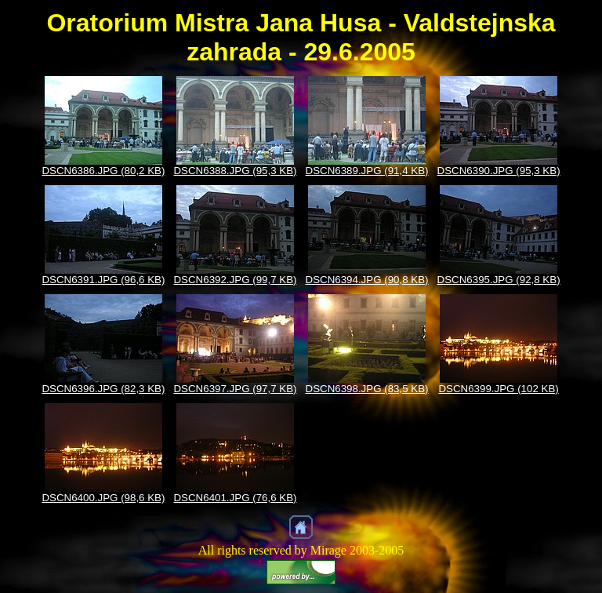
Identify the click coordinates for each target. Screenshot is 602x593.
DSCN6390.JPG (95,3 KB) (498, 170)
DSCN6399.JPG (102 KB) (498, 389)
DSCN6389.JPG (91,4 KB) (367, 170)
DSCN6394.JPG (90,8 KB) (367, 280)
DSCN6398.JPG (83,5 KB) (367, 389)
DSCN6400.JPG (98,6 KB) (103, 498)
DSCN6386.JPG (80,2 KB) (103, 170)
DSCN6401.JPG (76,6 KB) (234, 498)
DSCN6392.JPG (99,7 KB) (234, 280)
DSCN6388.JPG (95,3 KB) (234, 170)
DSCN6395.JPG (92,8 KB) (498, 280)
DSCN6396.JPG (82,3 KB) (103, 389)
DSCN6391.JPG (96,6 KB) (103, 280)
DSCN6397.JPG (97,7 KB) (234, 389)
